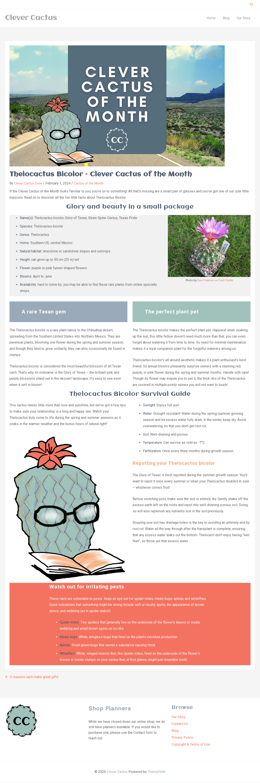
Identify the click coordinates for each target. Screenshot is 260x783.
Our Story (179, 717)
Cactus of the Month (90, 184)
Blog (175, 731)
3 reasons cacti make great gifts (34, 677)
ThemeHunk (157, 772)
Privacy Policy (182, 738)
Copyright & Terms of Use (191, 745)
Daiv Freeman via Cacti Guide (215, 280)
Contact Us (180, 724)
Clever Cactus (31, 18)
